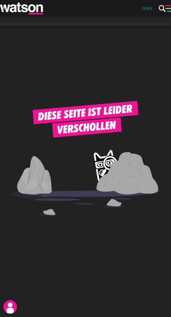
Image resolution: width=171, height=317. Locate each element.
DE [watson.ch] (144, 9)
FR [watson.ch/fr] (150, 9)
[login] (10, 307)
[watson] (22, 8)
